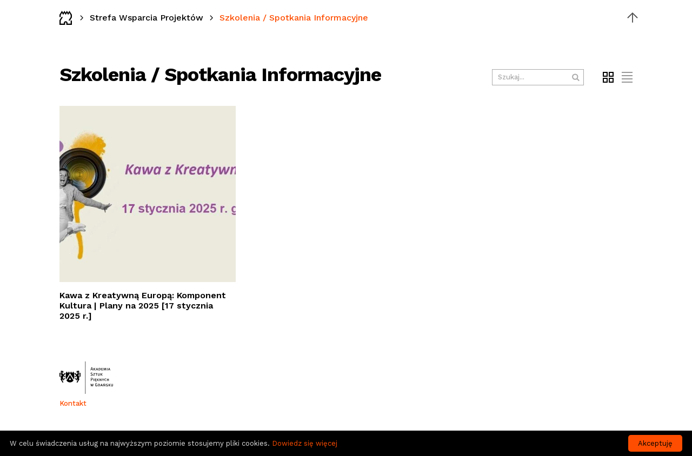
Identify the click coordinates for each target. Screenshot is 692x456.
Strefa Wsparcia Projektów (146, 17)
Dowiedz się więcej (304, 443)
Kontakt (72, 403)
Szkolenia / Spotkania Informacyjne (293, 17)
